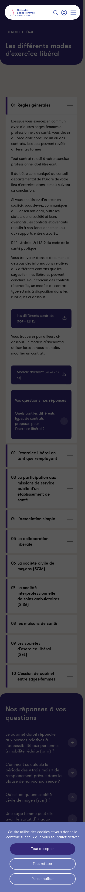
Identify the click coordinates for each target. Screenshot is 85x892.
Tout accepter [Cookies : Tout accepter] (42, 848)
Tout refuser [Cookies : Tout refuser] (42, 863)
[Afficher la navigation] (73, 12)
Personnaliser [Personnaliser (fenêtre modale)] (42, 878)
